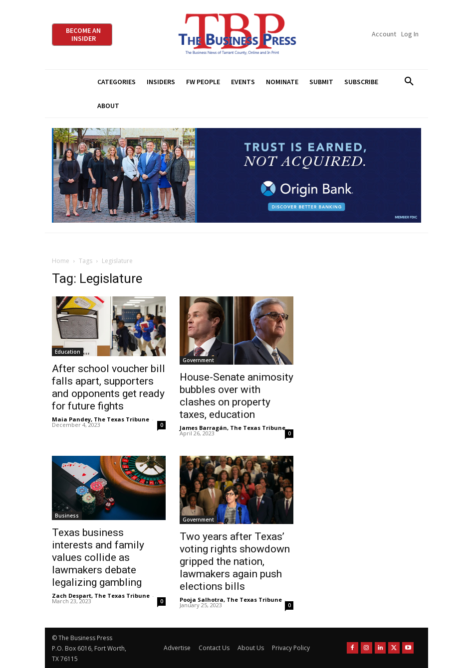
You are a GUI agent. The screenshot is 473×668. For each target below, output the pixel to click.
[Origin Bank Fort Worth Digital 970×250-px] (236, 175)
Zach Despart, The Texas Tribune (101, 595)
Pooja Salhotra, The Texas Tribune (231, 599)
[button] (409, 82)
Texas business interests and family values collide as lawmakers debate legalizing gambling (98, 557)
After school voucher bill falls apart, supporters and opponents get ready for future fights (108, 387)
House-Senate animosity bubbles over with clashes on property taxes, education (236, 395)
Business (67, 515)
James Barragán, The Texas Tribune (232, 427)
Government (198, 360)
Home (60, 261)
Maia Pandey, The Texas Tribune (100, 419)
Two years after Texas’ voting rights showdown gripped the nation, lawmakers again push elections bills (235, 561)
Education (67, 351)
